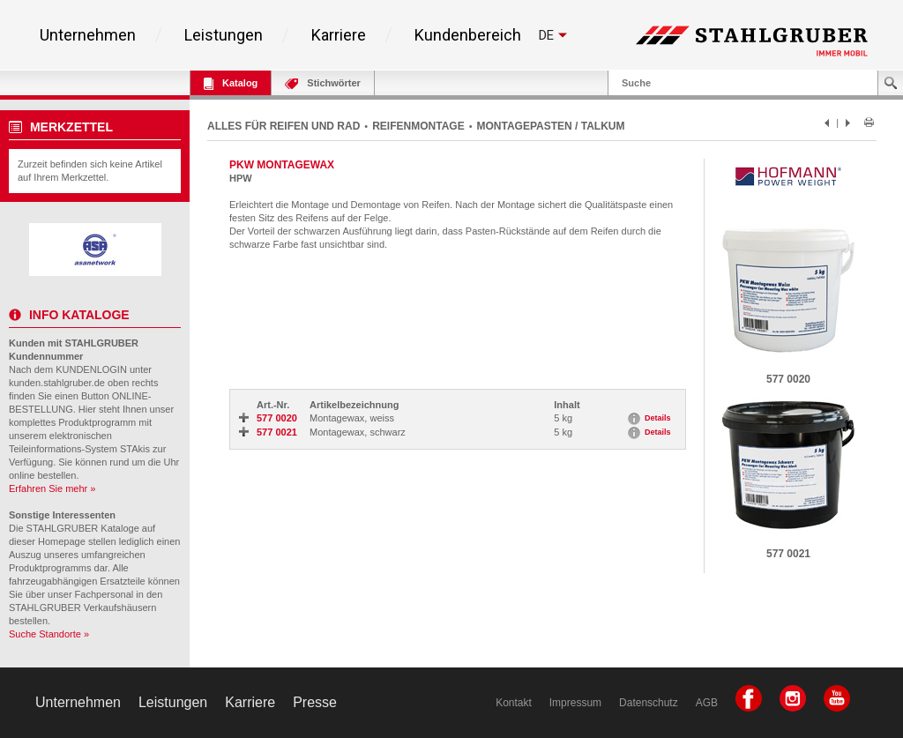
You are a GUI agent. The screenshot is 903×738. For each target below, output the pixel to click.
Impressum (575, 703)
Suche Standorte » (49, 634)
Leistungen (223, 35)
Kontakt (514, 703)
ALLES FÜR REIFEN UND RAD (283, 126)
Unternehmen (88, 35)
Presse (315, 702)
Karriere (338, 35)
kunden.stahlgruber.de (57, 382)
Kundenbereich (467, 35)
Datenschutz (648, 703)
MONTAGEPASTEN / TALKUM (551, 126)
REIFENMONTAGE (418, 126)
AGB (707, 703)
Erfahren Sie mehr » (52, 488)
